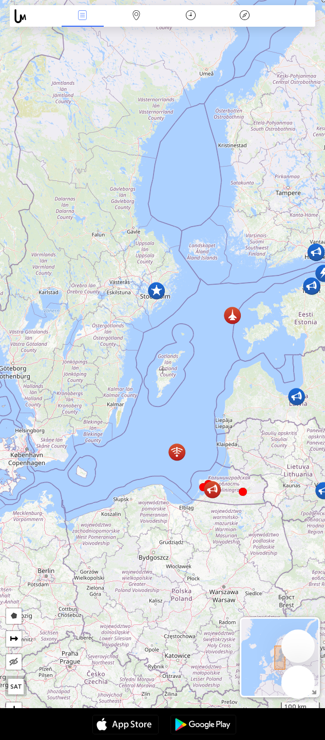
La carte (136, 16)
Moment (190, 16)
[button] (243, 492)
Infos (83, 16)
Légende (244, 16)
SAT (16, 686)
